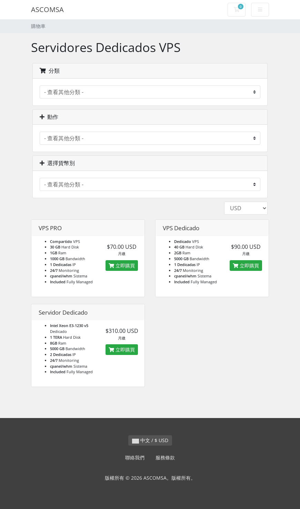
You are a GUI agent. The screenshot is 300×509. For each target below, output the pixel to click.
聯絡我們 (134, 457)
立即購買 (122, 265)
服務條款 (165, 457)
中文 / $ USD (150, 440)
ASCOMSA (47, 9)
